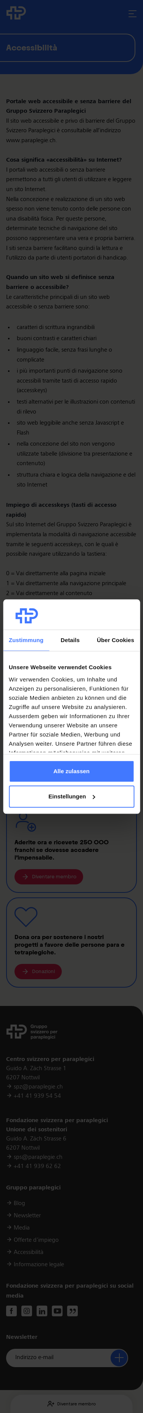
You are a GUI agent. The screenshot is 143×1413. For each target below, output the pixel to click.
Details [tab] (70, 640)
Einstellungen (71, 796)
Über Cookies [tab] (115, 640)
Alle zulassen (71, 771)
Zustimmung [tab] (26, 640)
